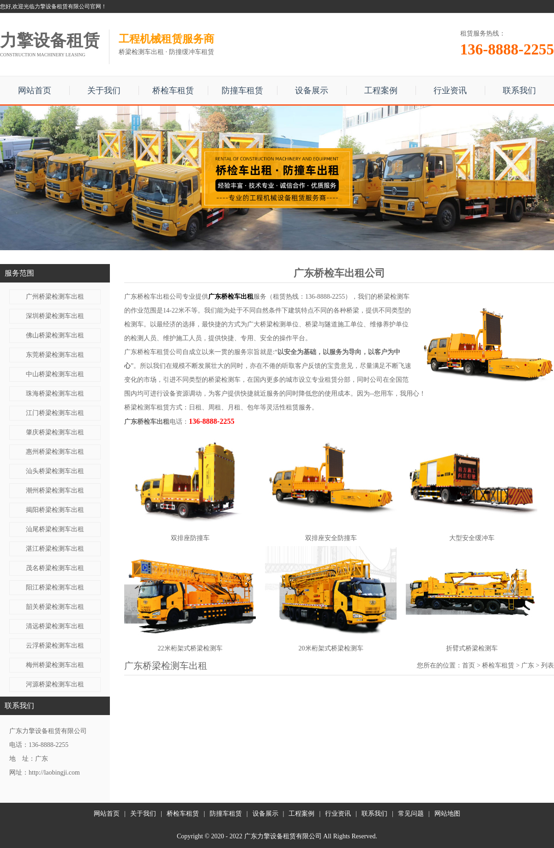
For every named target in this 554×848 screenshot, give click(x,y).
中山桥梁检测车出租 (55, 374)
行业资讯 (450, 90)
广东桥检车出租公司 (153, 296)
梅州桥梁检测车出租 (55, 665)
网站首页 (34, 90)
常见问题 (411, 813)
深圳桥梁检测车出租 (55, 316)
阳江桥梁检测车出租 (55, 587)
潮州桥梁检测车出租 (55, 490)
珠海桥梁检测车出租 (55, 393)
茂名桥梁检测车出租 (55, 568)
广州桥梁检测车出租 (55, 296)
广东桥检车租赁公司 (153, 352)
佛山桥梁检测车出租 (55, 335)
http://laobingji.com (54, 772)
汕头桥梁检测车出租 (55, 471)
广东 (527, 665)
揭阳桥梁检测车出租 (55, 509)
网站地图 (447, 813)
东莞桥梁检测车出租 (55, 354)
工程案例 (380, 90)
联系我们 (519, 90)
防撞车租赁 (242, 90)
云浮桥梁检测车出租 (55, 645)
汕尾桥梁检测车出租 (55, 529)
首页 (468, 665)
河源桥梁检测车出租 (55, 684)
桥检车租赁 (173, 90)
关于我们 (103, 90)
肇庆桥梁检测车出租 (55, 432)
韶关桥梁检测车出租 (55, 606)
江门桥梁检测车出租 (55, 412)
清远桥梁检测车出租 (55, 626)
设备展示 (311, 90)
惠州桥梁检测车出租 (55, 451)
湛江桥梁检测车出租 (55, 548)
